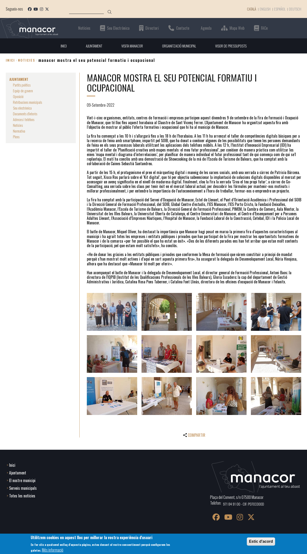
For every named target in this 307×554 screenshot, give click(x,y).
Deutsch (294, 9)
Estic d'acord (261, 541)
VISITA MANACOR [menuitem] (130, 46)
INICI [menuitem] (60, 46)
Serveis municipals (23, 487)
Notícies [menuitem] (18, 125)
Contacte (182, 27)
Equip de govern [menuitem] (24, 90)
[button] (112, 312)
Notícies (84, 27)
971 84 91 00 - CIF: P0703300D (244, 503)
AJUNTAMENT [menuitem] (91, 46)
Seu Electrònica (118, 27)
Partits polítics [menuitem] (23, 85)
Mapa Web (237, 27)
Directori (152, 27)
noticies (26, 60)
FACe (264, 27)
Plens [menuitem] (17, 137)
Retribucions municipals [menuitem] (29, 102)
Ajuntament (17, 472)
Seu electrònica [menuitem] (24, 108)
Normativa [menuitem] (20, 131)
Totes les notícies (22, 495)
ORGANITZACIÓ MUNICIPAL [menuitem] (179, 46)
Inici (10, 60)
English (263, 9)
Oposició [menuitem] (19, 96)
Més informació (52, 550)
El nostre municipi (22, 480)
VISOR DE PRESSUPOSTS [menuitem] (233, 46)
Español (278, 9)
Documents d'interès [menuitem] (27, 114)
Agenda (206, 27)
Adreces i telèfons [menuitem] (25, 119)
